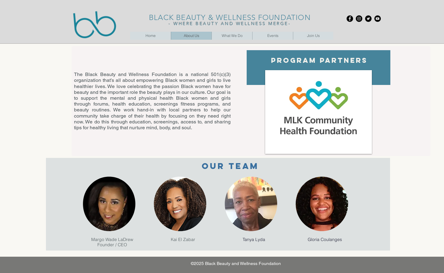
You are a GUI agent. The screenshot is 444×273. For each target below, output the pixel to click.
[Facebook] (350, 18)
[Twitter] (368, 18)
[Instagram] (359, 18)
